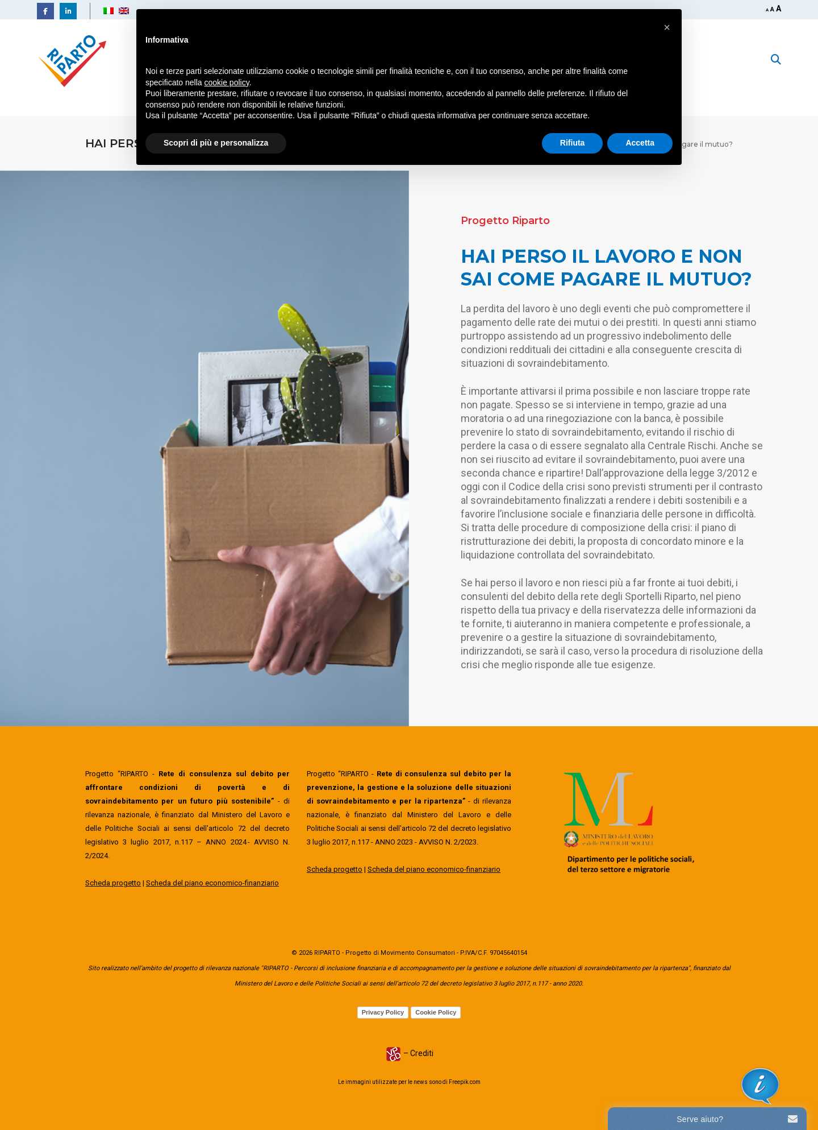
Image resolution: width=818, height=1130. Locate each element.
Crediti (421, 1053)
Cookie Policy (435, 1012)
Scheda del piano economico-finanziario (212, 883)
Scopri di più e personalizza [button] (216, 142)
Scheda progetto (113, 883)
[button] (667, 27)
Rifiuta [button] (572, 142)
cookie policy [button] (226, 82)
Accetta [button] (639, 142)
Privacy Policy (383, 1012)
